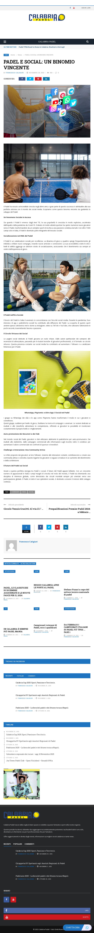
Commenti (31, 676)
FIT (6, 609)
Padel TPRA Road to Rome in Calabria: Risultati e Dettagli (42, 47)
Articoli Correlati (12, 564)
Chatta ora (79, 927)
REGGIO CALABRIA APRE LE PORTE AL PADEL (46, 586)
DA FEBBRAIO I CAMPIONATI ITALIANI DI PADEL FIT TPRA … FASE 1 (76, 628)
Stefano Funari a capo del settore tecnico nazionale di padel (76, 592)
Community (15, 492)
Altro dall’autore (28, 564)
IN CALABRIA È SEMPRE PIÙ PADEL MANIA (16, 630)
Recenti (9, 676)
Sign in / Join (85, 8)
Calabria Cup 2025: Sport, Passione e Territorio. (35, 682)
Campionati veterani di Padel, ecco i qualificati (45, 626)
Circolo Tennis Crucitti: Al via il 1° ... (23, 508)
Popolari (20, 676)
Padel (24, 492)
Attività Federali (9, 571)
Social (31, 492)
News (6, 55)
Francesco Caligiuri (15, 73)
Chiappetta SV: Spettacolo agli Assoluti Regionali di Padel (40, 695)
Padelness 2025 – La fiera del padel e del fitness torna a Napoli (42, 708)
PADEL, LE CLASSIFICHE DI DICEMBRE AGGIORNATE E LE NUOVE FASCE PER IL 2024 (17, 591)
